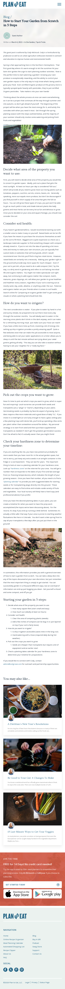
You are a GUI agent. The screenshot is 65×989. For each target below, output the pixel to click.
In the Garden (29, 42)
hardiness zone (17, 468)
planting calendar (11, 481)
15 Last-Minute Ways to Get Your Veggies (31, 831)
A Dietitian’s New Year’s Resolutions (28, 724)
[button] (59, 4)
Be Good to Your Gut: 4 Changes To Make (31, 778)
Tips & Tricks (41, 42)
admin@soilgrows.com (12, 664)
